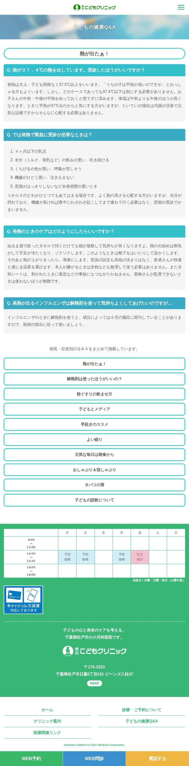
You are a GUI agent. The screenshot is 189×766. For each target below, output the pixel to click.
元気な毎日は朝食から (94, 454)
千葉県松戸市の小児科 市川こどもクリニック (94, 7)
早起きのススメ (94, 424)
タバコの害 (94, 485)
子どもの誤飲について (94, 500)
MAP (94, 683)
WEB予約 (31, 758)
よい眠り (94, 439)
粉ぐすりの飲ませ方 (94, 394)
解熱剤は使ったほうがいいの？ (94, 379)
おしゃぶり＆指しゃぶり (94, 470)
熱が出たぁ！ (94, 364)
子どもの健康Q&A (142, 721)
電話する (157, 758)
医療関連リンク (47, 733)
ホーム (47, 710)
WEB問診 (94, 758)
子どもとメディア (94, 409)
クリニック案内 (47, 721)
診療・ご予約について (141, 710)
